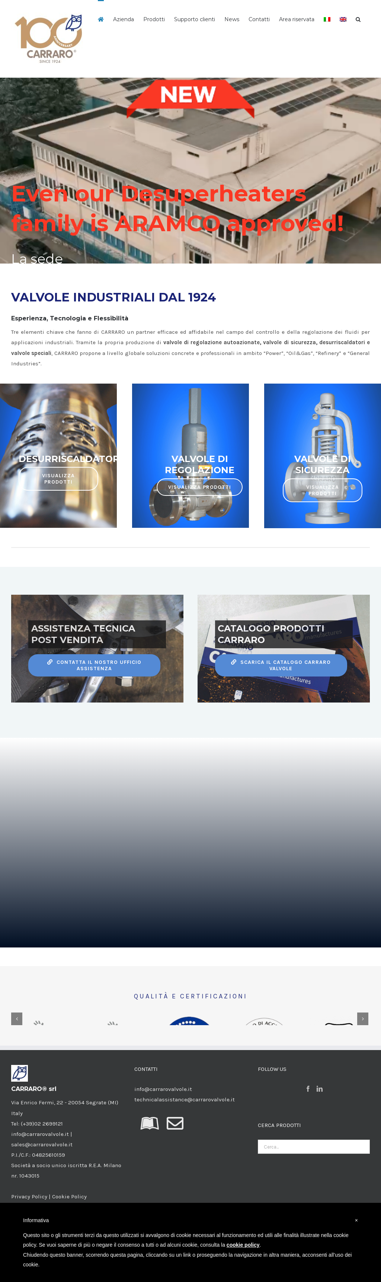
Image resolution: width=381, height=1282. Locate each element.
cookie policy (243, 1245)
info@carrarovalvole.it (163, 1142)
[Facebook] (308, 1141)
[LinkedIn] (320, 1141)
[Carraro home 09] (190, 171)
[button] (358, 18)
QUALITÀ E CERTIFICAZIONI (190, 996)
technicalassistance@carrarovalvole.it (184, 1152)
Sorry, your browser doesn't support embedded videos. (190, 852)
